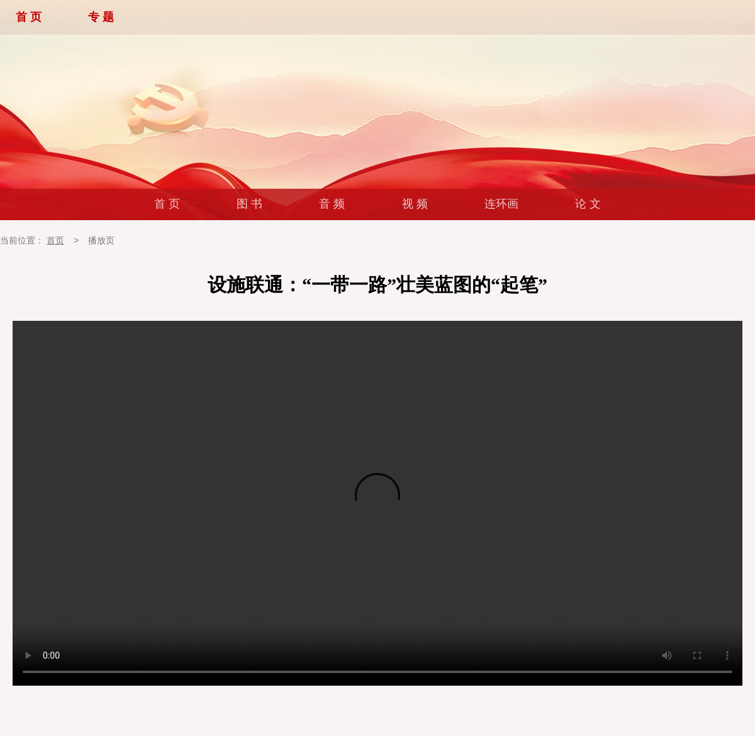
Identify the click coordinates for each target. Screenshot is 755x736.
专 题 (101, 17)
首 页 (29, 17)
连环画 (501, 204)
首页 (55, 240)
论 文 (588, 204)
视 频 (415, 204)
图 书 (249, 204)
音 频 (332, 204)
